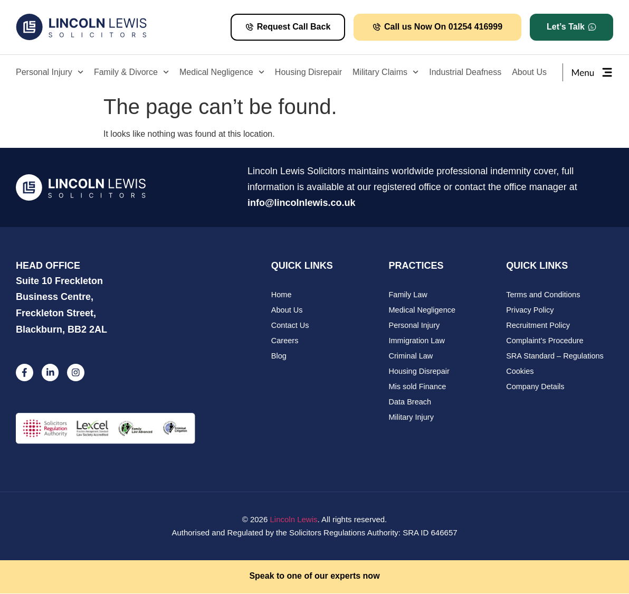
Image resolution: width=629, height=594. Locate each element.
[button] (571, 27)
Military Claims (385, 72)
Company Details (536, 389)
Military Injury (412, 421)
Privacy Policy (530, 310)
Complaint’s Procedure (546, 342)
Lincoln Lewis (293, 520)
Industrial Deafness (465, 72)
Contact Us (290, 326)
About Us (529, 72)
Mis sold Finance (419, 389)
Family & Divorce (131, 72)
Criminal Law (412, 358)
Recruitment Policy (539, 326)
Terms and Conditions (544, 294)
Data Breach (411, 405)
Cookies (520, 374)
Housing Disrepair (308, 72)
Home (281, 294)
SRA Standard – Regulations (556, 358)
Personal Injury (49, 72)
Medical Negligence (221, 72)
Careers (285, 342)
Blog (279, 358)
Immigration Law (418, 342)
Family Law (409, 294)
